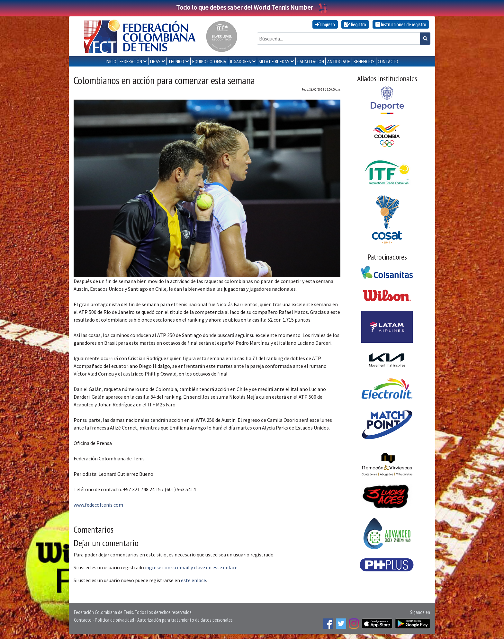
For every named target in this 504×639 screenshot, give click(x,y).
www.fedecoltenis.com (98, 504)
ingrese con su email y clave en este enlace (191, 567)
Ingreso (325, 24)
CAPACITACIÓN (310, 61)
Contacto (83, 620)
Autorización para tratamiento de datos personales (185, 620)
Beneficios (364, 61)
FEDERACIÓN (131, 61)
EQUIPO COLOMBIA (209, 61)
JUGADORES (240, 61)
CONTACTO (388, 61)
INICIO (111, 61)
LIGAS (155, 61)
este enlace (193, 580)
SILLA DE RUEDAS (274, 61)
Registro (355, 24)
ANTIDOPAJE (338, 61)
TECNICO (176, 61)
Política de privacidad (114, 620)
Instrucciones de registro (400, 24)
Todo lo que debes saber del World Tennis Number (252, 7)
